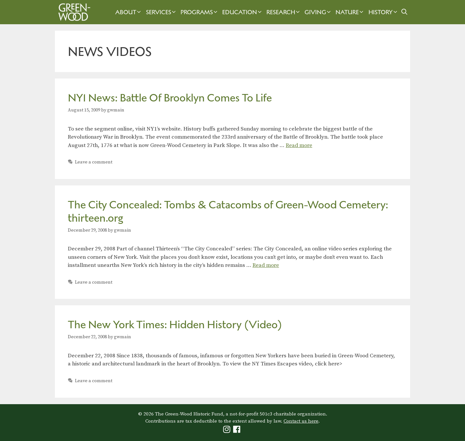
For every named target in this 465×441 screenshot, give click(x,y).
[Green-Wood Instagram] (227, 431)
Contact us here (301, 421)
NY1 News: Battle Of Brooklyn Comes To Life (170, 97)
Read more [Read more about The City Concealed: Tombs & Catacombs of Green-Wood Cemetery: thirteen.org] (266, 265)
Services (161, 12)
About (128, 12)
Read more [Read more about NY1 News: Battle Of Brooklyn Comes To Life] (299, 145)
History (383, 12)
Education (242, 12)
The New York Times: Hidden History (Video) (175, 324)
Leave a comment (93, 162)
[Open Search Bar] (404, 12)
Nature (350, 12)
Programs (200, 12)
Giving (318, 12)
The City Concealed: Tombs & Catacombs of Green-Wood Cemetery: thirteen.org (228, 211)
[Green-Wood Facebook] (237, 431)
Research (283, 12)
